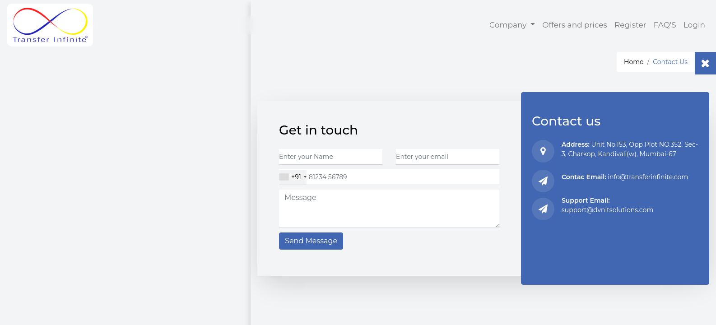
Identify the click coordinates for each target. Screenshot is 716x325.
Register (630, 24)
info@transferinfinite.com (648, 177)
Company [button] (509, 24)
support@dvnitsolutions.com (607, 210)
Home (633, 62)
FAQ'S (667, 24)
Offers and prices (574, 24)
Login (694, 24)
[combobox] (293, 177)
